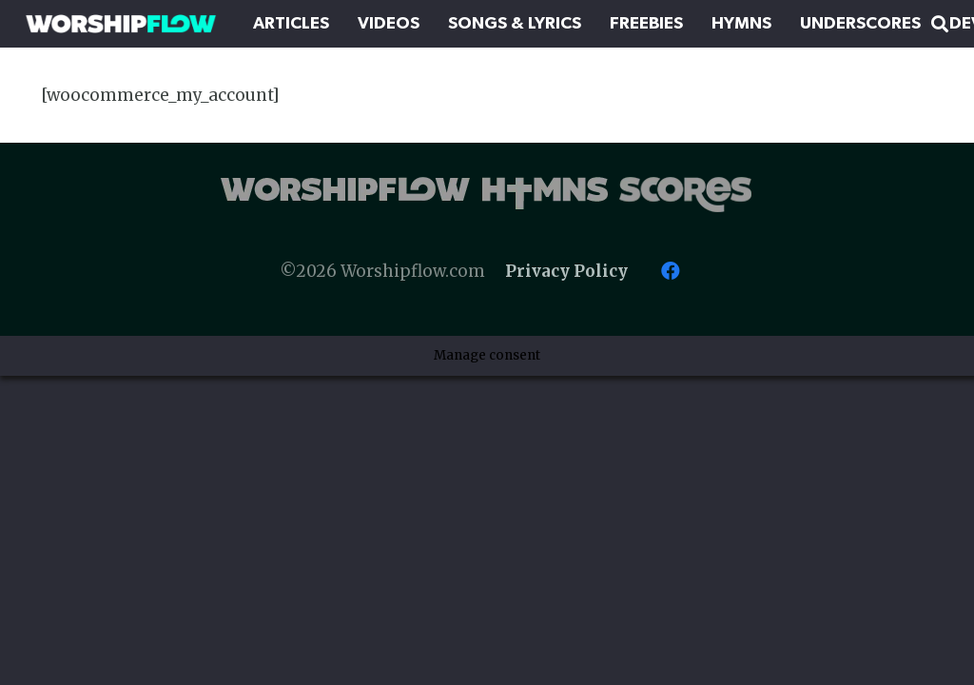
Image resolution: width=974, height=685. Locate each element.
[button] (940, 24)
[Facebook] (670, 271)
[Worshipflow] (121, 23)
